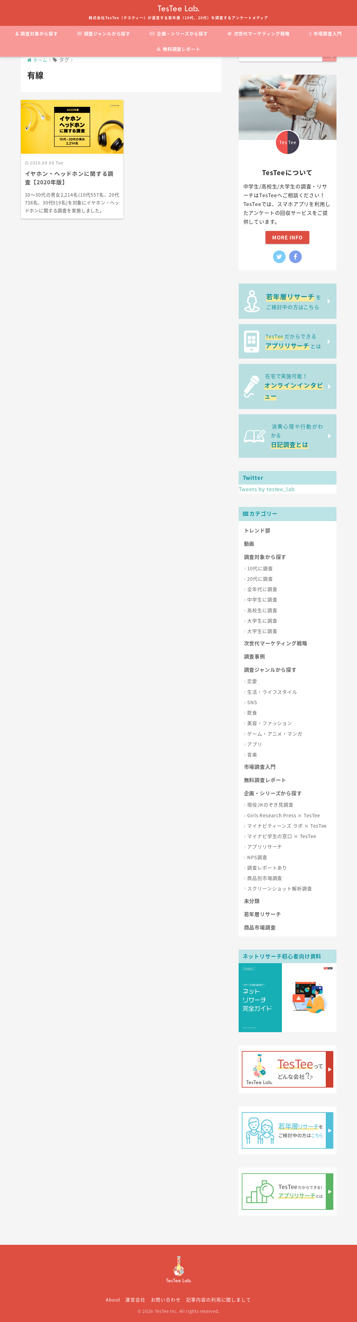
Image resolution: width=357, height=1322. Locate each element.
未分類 (252, 901)
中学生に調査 (262, 599)
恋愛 (252, 681)
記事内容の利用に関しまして (218, 1299)
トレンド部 (257, 530)
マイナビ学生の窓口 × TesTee (281, 836)
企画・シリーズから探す (179, 33)
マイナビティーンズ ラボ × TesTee (287, 825)
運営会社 (135, 1299)
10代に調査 (260, 568)
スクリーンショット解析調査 (279, 888)
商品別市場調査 (264, 878)
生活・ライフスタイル (272, 691)
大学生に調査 (262, 620)
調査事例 (254, 656)
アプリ (254, 744)
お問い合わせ (166, 1299)
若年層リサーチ (262, 914)
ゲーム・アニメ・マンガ (274, 733)
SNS (252, 702)
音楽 (252, 754)
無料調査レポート (178, 49)
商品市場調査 (260, 927)
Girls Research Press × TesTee (283, 815)
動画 (249, 543)
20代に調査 (260, 578)
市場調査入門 (325, 33)
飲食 (252, 712)
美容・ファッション (269, 723)
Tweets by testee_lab (267, 489)
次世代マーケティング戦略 (258, 33)
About (113, 1299)
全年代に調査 (262, 589)
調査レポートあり (267, 867)
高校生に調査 (262, 610)
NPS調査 (257, 857)
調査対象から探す (36, 33)
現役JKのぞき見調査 (270, 804)
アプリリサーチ (264, 846)
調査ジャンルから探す (103, 33)
